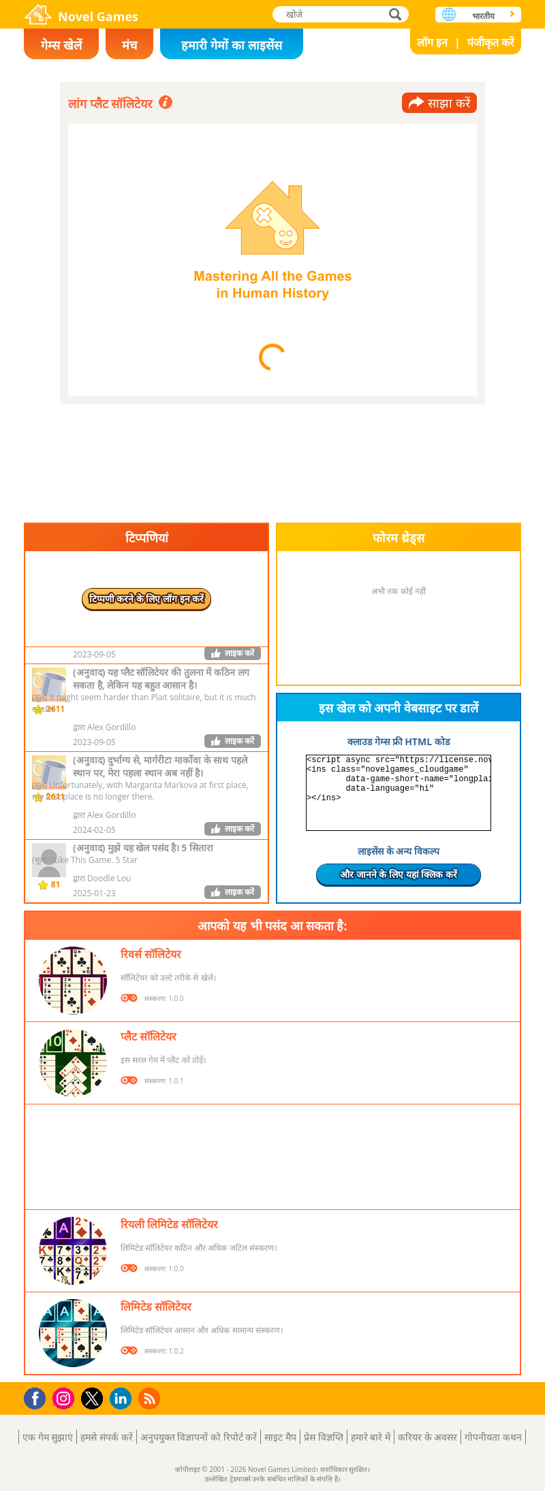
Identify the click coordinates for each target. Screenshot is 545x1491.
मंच (129, 45)
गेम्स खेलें (61, 45)
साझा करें (449, 103)
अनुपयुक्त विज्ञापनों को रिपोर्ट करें (199, 1436)
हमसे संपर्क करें (106, 1436)
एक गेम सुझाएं (47, 1436)
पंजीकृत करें (490, 42)
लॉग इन (432, 42)
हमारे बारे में (370, 1436)
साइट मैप (280, 1436)
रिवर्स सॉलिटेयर (151, 954)
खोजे (396, 14)
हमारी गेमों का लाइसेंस (231, 45)
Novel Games (98, 16)
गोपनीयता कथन (493, 1436)
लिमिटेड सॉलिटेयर (156, 1306)
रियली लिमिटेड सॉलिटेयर (169, 1224)
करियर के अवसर (427, 1436)
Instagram (65, 1397)
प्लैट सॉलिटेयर (148, 1036)
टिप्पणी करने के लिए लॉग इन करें (146, 598)
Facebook (38, 1397)
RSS (151, 1398)
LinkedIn (122, 1399)
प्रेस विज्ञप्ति (323, 1436)
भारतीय (483, 16)
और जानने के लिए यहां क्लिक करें (398, 874)
